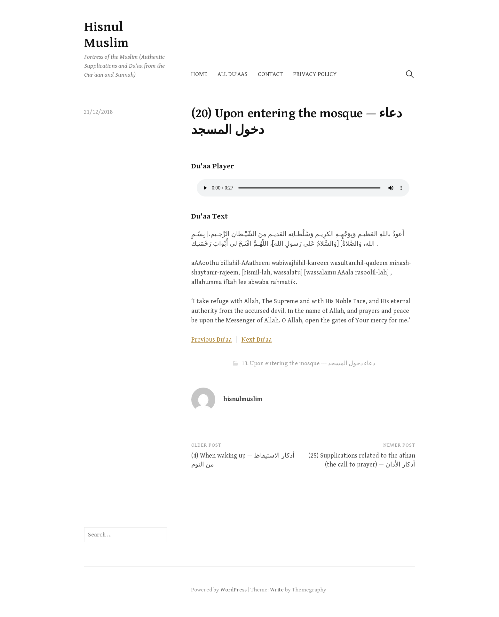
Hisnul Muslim (106, 35)
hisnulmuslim (242, 399)
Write (277, 590)
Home (199, 74)
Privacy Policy (315, 74)
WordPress (233, 590)
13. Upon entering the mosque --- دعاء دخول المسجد (308, 363)
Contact (270, 74)
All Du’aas (233, 74)
